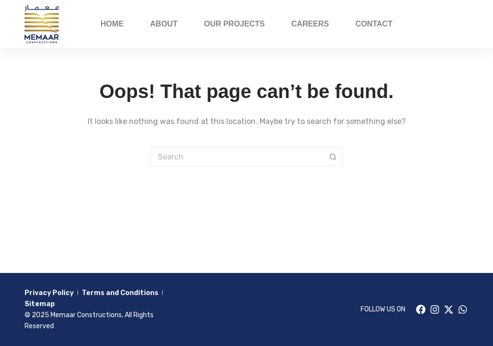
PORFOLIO (444, 23)
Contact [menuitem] (373, 24)
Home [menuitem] (112, 24)
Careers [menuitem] (310, 24)
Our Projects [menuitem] (234, 24)
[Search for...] (237, 156)
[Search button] (333, 156)
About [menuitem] (164, 24)
